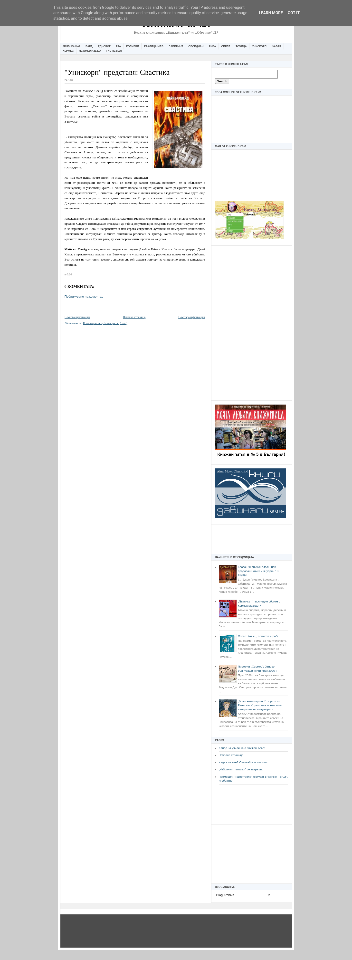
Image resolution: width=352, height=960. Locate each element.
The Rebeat (114, 50)
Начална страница (231, 755)
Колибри (132, 46)
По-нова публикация (77, 317)
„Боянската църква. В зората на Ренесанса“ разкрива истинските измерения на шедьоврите (260, 705)
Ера (118, 46)
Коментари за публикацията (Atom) (105, 323)
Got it (294, 12)
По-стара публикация (191, 317)
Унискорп (259, 46)
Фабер (276, 46)
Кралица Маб (153, 46)
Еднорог (104, 46)
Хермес (68, 50)
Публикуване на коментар (84, 296)
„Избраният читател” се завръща (241, 769)
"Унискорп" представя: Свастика (117, 72)
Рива (212, 46)
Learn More (271, 12)
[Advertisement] (251, 322)
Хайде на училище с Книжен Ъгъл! (242, 748)
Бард (89, 46)
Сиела (225, 46)
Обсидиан (195, 46)
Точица (241, 46)
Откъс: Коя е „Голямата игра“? (258, 636)
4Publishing (71, 46)
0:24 (69, 274)
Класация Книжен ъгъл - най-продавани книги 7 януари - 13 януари (258, 571)
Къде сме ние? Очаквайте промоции (243, 762)
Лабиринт (176, 46)
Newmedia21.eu (90, 50)
